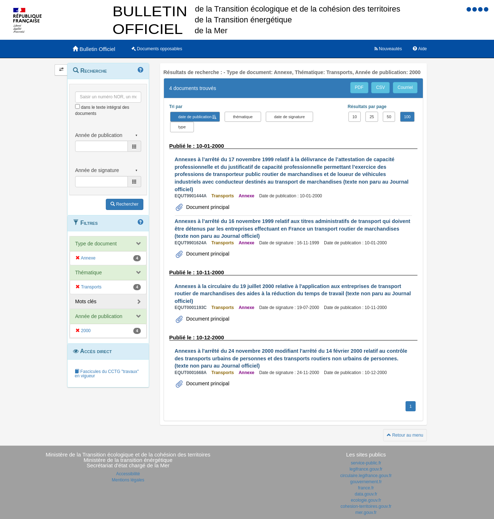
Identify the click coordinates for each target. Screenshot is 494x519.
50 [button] (389, 117)
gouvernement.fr (366, 481)
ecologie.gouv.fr (366, 500)
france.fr (366, 487)
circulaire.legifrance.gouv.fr (366, 475)
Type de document (96, 243)
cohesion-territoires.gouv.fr (366, 506)
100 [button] (407, 117)
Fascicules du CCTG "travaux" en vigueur (107, 373)
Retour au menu (405, 435)
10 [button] (354, 117)
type (182, 127)
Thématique (88, 272)
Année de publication (98, 316)
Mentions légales (128, 479)
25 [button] (371, 117)
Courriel (405, 87)
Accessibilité (128, 473)
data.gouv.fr (366, 494)
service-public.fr (366, 463)
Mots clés (85, 301)
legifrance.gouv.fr (366, 469)
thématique (242, 117)
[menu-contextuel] (77, 106)
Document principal (207, 207)
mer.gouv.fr (366, 512)
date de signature (289, 117)
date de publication (195, 117)
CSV (380, 87)
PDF (359, 87)
